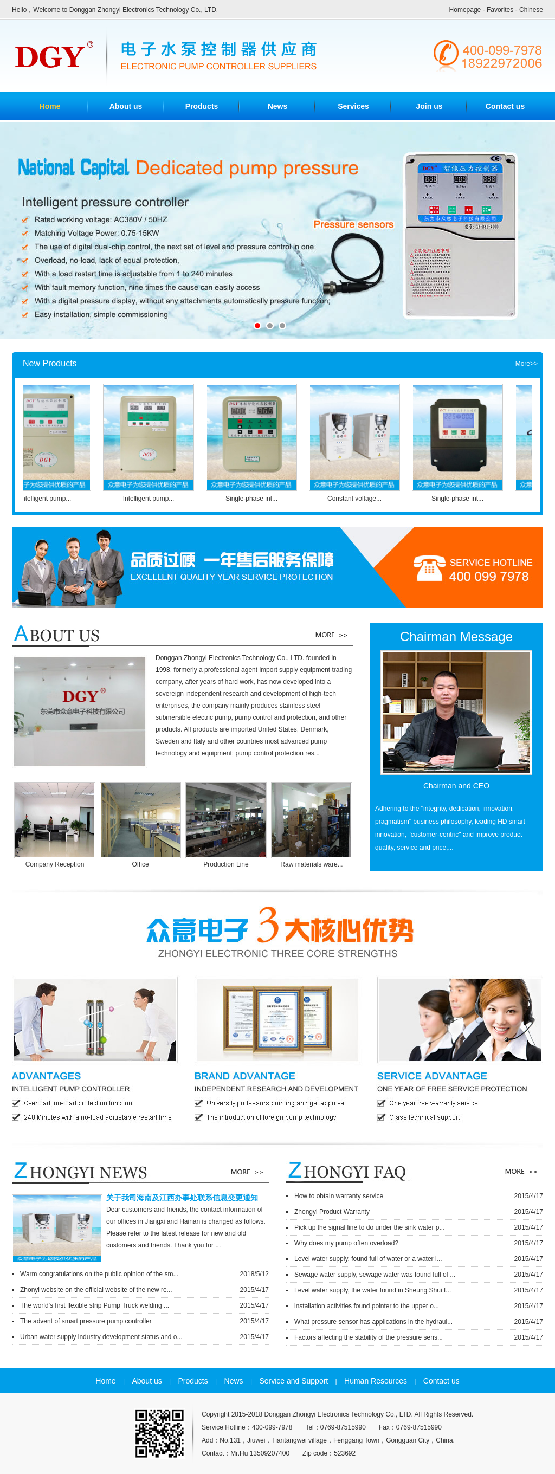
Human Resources (375, 1380)
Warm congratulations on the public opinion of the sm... (144, 1274)
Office (141, 864)
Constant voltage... (359, 498)
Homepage (465, 10)
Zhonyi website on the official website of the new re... (144, 1289)
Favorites (500, 10)
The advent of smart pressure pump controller (144, 1321)
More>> (526, 363)
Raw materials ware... (312, 864)
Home (105, 1380)
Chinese (531, 10)
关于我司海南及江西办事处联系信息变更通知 (182, 1197)
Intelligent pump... (50, 498)
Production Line (226, 864)
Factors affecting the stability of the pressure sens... (418, 1337)
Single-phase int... (256, 498)
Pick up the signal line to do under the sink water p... (418, 1227)
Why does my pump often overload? (418, 1243)
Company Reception (56, 864)
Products (201, 106)
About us (126, 106)
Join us (429, 106)
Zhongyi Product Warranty (418, 1211)
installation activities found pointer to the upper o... (418, 1306)
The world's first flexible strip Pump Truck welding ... (144, 1305)
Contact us (505, 106)
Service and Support (293, 1380)
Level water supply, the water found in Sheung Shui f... (418, 1290)
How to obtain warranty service (418, 1196)
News (278, 106)
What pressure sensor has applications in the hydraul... (418, 1321)
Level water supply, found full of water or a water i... (418, 1258)
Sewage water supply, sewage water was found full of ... (418, 1274)
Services (353, 106)
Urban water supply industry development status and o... (144, 1336)
